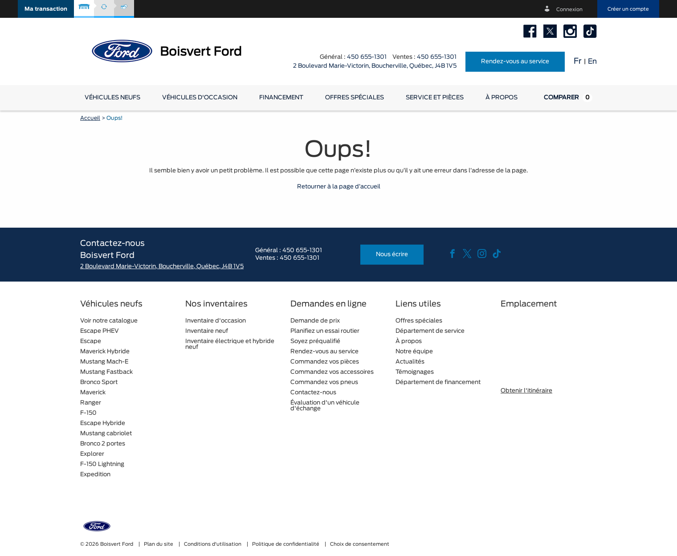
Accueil (90, 118)
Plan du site (159, 544)
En (592, 61)
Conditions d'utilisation (213, 544)
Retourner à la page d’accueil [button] (338, 187)
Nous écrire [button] (392, 255)
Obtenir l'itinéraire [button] (526, 391)
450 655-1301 (367, 57)
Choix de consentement (359, 544)
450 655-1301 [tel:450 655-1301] (437, 57)
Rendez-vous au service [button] (515, 62)
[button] (46, 9)
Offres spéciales (354, 98)
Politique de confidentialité (286, 544)
